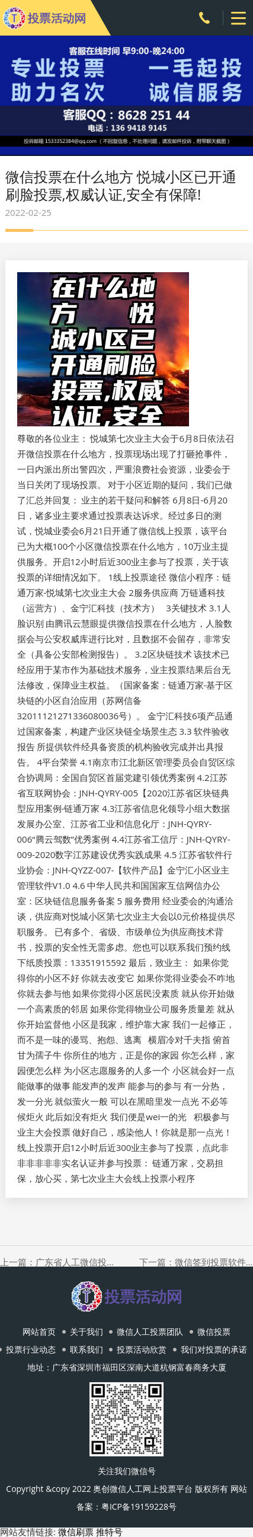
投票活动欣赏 (141, 1349)
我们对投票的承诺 (214, 1349)
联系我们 (86, 1349)
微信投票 (213, 1331)
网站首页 (39, 1331)
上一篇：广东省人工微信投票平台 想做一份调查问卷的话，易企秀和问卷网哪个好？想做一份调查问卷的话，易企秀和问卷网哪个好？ (57, 1262)
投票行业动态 (31, 1349)
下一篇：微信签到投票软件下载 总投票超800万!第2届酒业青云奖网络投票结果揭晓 (196, 1262)
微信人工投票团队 (150, 1331)
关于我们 (86, 1331)
